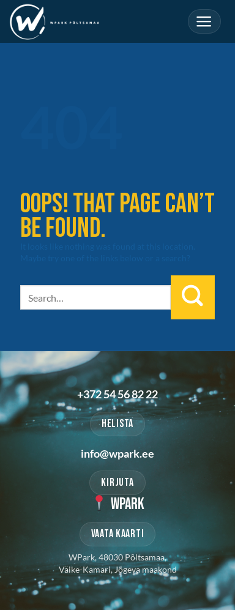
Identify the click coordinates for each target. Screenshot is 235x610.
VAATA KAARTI (117, 533)
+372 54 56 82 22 (117, 394)
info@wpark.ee (117, 453)
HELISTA (117, 423)
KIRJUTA (117, 482)
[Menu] (204, 21)
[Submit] (193, 297)
